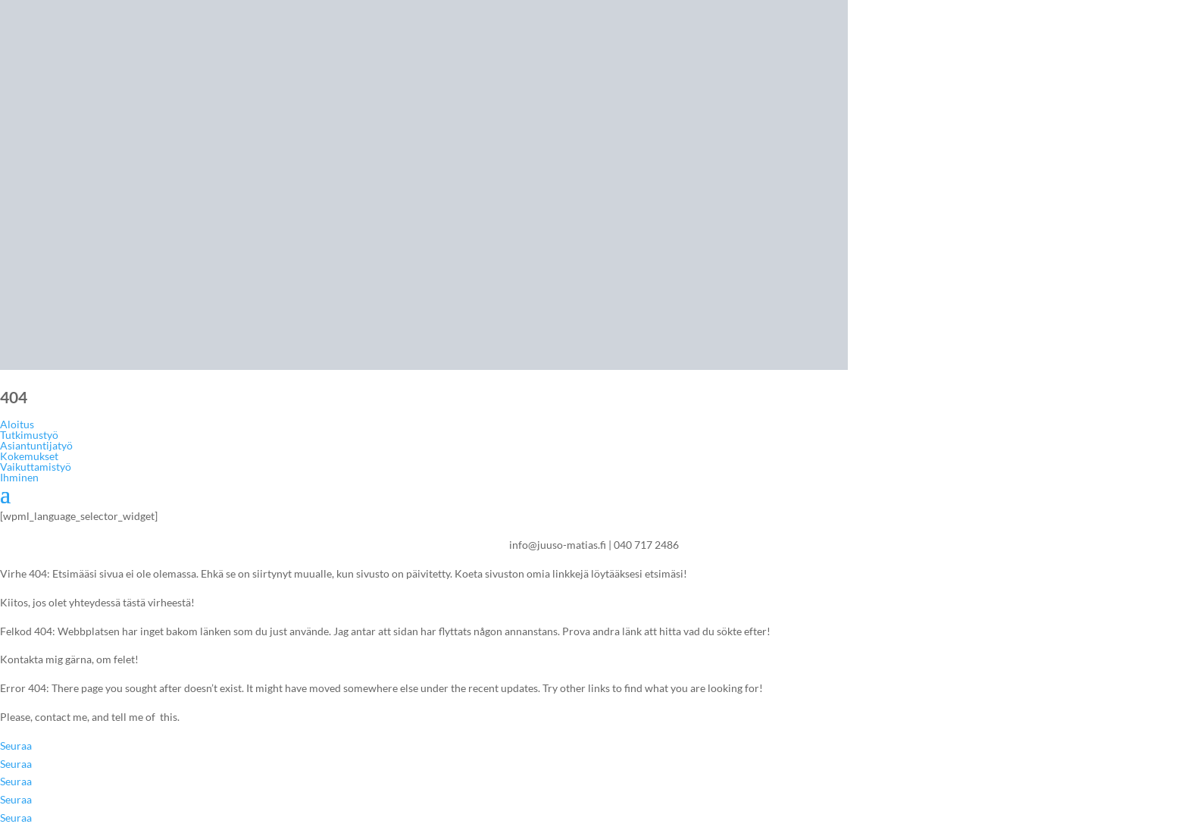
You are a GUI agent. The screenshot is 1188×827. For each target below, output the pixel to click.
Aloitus (17, 424)
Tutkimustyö (29, 434)
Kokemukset (29, 456)
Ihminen (19, 477)
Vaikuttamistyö (35, 466)
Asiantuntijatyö (36, 445)
